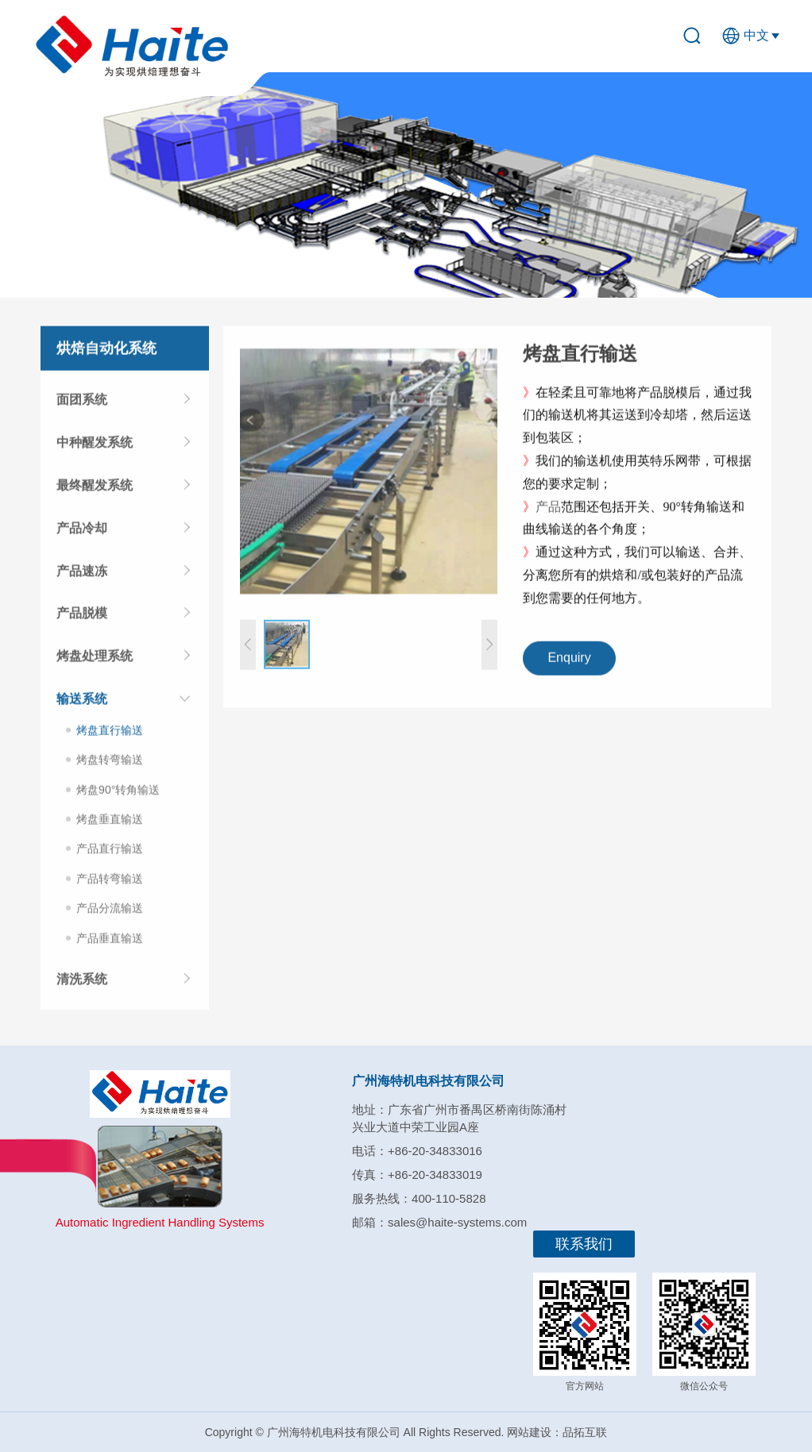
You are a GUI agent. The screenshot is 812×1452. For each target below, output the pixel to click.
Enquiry (568, 661)
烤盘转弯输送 (109, 763)
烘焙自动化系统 (106, 352)
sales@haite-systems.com (457, 1222)
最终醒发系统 (94, 488)
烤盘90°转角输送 (118, 793)
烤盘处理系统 (94, 659)
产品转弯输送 (109, 882)
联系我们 (584, 1244)
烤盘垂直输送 (109, 822)
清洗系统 (81, 982)
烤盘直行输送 (109, 733)
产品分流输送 (109, 911)
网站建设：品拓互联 (557, 1432)
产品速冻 (81, 574)
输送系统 (81, 702)
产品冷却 (81, 531)
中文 (756, 35)
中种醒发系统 (94, 446)
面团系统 (81, 403)
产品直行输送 (109, 851)
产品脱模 (81, 616)
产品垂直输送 (109, 941)
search (698, 35)
